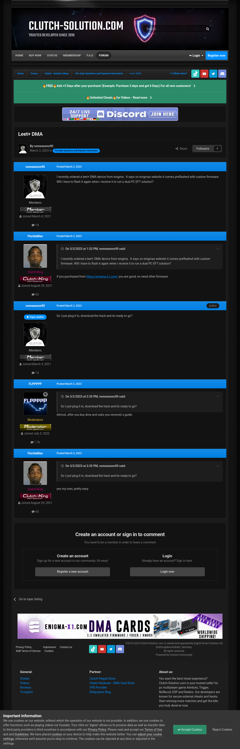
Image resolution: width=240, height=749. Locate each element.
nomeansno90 (35, 166)
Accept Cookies (190, 729)
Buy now (35, 55)
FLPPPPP (35, 384)
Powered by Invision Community (174, 654)
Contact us (66, 647)
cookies (57, 734)
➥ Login (196, 55)
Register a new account (72, 571)
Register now (216, 55)
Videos (24, 683)
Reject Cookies (222, 729)
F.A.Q (90, 55)
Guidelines (21, 734)
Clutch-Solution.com (151, 643)
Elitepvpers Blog (100, 692)
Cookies (49, 651)
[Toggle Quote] (63, 248)
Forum (103, 55)
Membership (72, 55)
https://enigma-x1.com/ (102, 276)
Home (19, 55)
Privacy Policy (24, 647)
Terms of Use (153, 729)
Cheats (24, 678)
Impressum (49, 647)
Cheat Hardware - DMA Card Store (112, 683)
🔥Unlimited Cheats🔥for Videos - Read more (116, 97)
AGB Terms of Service (28, 651)
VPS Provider (98, 687)
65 (35, 294)
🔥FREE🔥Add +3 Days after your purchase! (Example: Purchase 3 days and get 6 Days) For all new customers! (116, 86)
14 (35, 225)
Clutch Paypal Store (102, 678)
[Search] (163, 29)
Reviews (25, 687)
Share (181, 148)
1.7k (35, 442)
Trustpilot (26, 692)
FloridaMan (35, 236)
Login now (167, 571)
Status (52, 55)
